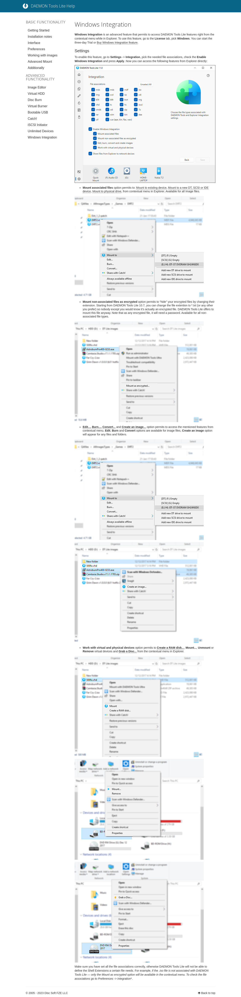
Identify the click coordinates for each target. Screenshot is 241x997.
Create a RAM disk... (170, 647)
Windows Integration (42, 137)
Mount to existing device (151, 187)
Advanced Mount (40, 61)
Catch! (32, 118)
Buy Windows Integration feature (117, 42)
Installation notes (40, 36)
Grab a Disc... (128, 651)
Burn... (96, 427)
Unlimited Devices (41, 131)
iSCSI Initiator (38, 125)
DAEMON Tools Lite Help (53, 6)
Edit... (86, 427)
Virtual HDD (36, 93)
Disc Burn (35, 100)
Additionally (36, 68)
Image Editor (37, 87)
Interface (34, 43)
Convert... (109, 427)
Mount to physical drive (106, 191)
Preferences (36, 49)
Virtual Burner (38, 106)
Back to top (208, 993)
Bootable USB (38, 112)
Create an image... (134, 427)
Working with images (42, 55)
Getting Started (39, 30)
